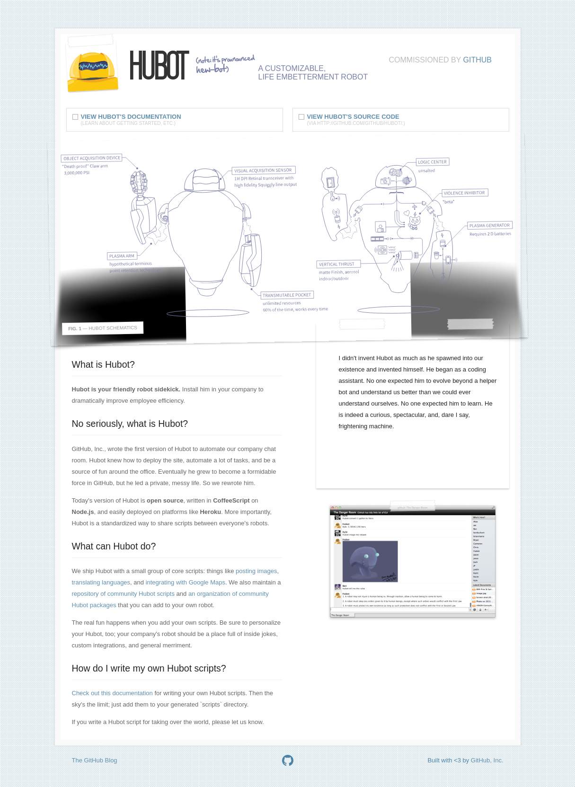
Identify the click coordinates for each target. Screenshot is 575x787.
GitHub (477, 60)
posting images (256, 571)
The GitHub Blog (94, 760)
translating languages (101, 582)
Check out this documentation (112, 693)
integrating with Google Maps (185, 582)
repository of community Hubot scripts (123, 593)
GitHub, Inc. (487, 760)
